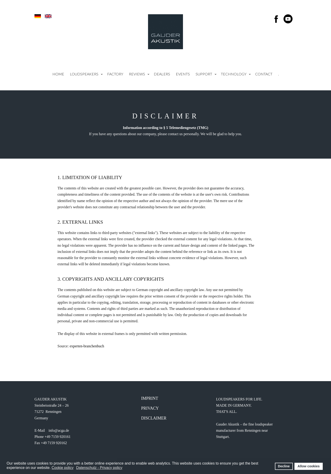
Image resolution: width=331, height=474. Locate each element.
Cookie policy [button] (62, 468)
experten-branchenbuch (87, 346)
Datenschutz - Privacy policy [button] (99, 468)
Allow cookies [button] (309, 466)
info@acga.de (59, 430)
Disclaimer (153, 418)
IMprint (149, 398)
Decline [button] (284, 466)
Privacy (150, 408)
